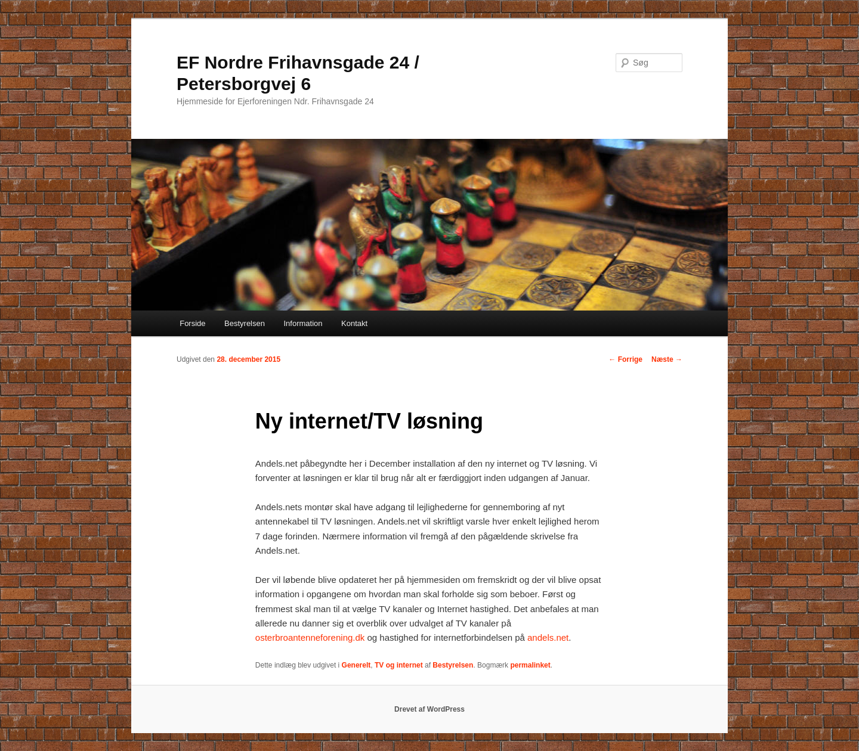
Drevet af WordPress (429, 709)
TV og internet (399, 665)
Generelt (356, 665)
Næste (666, 359)
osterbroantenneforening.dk (309, 637)
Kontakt (354, 323)
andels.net (547, 637)
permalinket (530, 665)
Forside (192, 323)
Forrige (625, 359)
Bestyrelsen (244, 323)
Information (302, 323)
